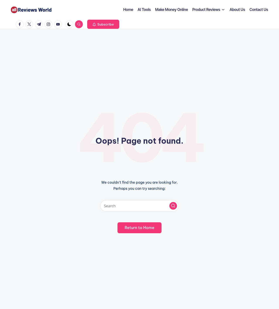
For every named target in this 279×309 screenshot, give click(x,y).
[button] (103, 24)
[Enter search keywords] (139, 205)
